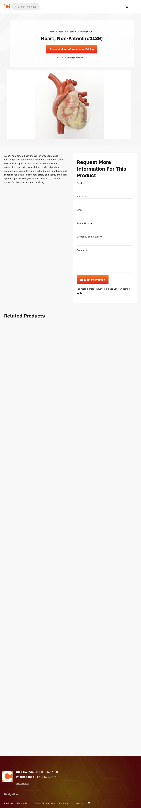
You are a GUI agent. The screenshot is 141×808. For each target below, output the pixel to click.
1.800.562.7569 (47, 772)
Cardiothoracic (80, 57)
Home (53, 32)
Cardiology (69, 57)
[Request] (71, 49)
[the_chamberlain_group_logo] (7, 5)
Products (62, 32)
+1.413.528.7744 (46, 776)
